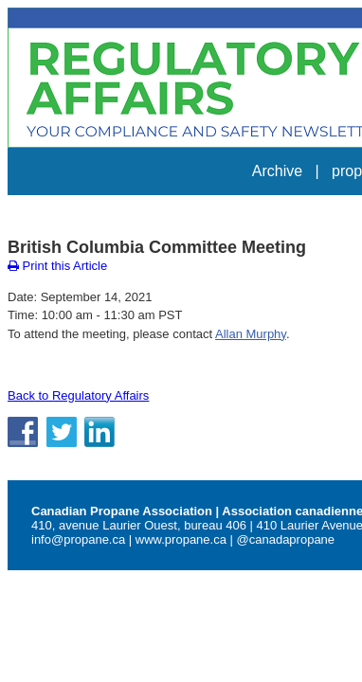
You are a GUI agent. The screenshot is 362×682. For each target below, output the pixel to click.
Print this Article (50, 212)
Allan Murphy (266, 279)
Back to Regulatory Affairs (70, 340)
